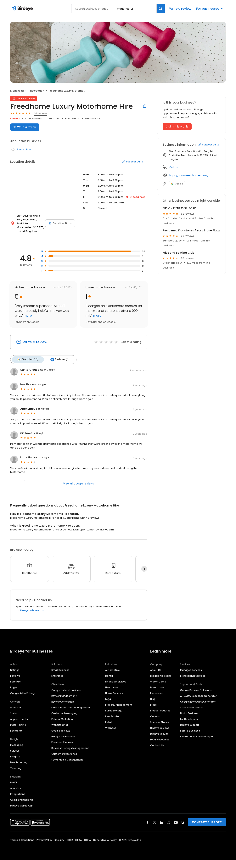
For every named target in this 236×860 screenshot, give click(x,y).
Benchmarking (18, 762)
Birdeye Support (189, 724)
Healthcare (111, 687)
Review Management (64, 695)
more (27, 315)
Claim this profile (177, 126)
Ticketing (15, 767)
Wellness (110, 727)
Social (13, 713)
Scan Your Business (191, 707)
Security (59, 839)
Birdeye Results (159, 733)
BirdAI (13, 782)
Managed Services (191, 669)
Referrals (15, 681)
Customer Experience (64, 753)
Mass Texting (18, 724)
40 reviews (40, 113)
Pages (14, 687)
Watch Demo (158, 681)
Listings (14, 669)
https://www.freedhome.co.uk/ (188, 175)
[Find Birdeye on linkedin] (161, 822)
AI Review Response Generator (198, 695)
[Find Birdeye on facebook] (147, 822)
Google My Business (63, 736)
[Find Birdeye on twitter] (154, 822)
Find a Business (189, 713)
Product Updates (160, 710)
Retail (108, 721)
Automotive (112, 669)
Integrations (17, 793)
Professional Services (192, 675)
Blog (152, 698)
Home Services (114, 692)
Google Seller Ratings (23, 692)
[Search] (161, 8)
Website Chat (59, 724)
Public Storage (113, 710)
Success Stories (159, 721)
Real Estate (112, 716)
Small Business (60, 669)
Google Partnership (21, 799)
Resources (156, 692)
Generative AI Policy (105, 839)
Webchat (15, 707)
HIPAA (78, 839)
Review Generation (62, 701)
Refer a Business (190, 730)
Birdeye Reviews (159, 727)
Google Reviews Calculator (196, 689)
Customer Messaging (64, 713)
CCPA (87, 839)
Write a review (180, 8)
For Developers (189, 718)
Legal (108, 698)
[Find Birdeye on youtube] (176, 822)
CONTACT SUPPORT (207, 822)
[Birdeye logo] (23, 8)
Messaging (16, 744)
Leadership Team (160, 675)
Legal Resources (159, 739)
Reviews (15, 675)
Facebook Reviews (62, 742)
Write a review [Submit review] (24, 127)
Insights (15, 756)
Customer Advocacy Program (197, 736)
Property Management (118, 704)
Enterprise (57, 675)
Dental (109, 675)
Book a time (157, 687)
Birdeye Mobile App (21, 805)
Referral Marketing (62, 718)
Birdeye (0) (58, 359)
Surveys (15, 750)
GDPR (69, 839)
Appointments (19, 718)
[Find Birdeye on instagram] (168, 822)
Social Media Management (67, 759)
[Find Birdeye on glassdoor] (183, 822)
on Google (49, 369)
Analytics (15, 787)
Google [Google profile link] (177, 183)
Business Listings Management (70, 747)
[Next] (144, 568)
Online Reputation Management (70, 707)
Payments (16, 730)
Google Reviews (60, 730)
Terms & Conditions (22, 839)
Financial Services (115, 681)
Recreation (37, 91)
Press (153, 704)
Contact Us (157, 745)
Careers (155, 716)
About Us (155, 669)
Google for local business (66, 689)
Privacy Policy (44, 839)
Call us (173, 167)
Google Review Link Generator (198, 701)
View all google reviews (78, 483)
